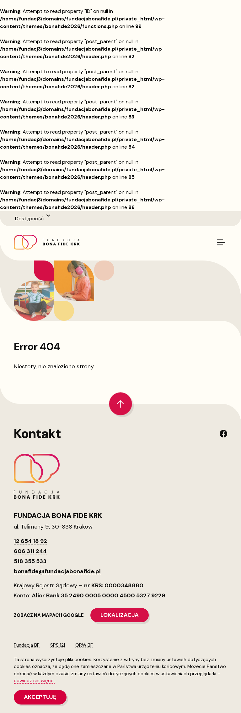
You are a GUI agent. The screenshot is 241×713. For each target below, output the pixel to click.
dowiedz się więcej (34, 680)
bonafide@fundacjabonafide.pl (57, 571)
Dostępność (29, 218)
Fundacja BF (27, 645)
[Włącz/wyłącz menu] (221, 242)
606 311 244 (30, 551)
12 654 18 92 (30, 541)
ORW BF (84, 645)
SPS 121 (57, 645)
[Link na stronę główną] (47, 242)
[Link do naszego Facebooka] (223, 433)
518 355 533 (30, 561)
